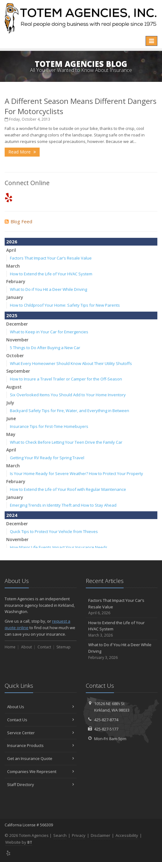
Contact (44, 647)
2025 (11, 315)
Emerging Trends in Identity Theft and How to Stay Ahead (63, 505)
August (14, 387)
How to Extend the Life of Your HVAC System (51, 274)
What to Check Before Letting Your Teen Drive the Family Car (66, 442)
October (15, 355)
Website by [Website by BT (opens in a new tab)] (18, 842)
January (14, 297)
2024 (11, 515)
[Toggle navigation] (151, 41)
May (10, 434)
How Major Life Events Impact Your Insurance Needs (58, 547)
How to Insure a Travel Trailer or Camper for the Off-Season (66, 379)
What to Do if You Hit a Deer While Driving (48, 289)
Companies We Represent (40, 771)
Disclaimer (100, 835)
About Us (40, 706)
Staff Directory (40, 784)
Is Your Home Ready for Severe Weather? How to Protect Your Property (76, 473)
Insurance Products (40, 745)
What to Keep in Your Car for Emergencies (49, 332)
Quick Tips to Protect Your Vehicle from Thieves (54, 531)
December (17, 324)
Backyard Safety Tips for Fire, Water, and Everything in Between (69, 410)
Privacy (78, 835)
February (15, 281)
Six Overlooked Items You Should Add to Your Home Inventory (68, 395)
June (11, 418)
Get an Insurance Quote (40, 758)
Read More (22, 152)
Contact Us (40, 719)
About (26, 647)
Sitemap (63, 647)
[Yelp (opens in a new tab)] (9, 197)
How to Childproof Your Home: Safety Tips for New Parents (65, 305)
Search (60, 835)
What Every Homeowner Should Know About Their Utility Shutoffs (71, 363)
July (10, 403)
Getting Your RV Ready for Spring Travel (47, 457)
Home (10, 647)
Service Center (40, 732)
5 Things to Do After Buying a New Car (45, 347)
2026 (11, 241)
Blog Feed (18, 221)
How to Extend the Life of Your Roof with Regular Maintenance (68, 489)
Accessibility (127, 835)
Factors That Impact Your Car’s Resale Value (51, 258)
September (18, 371)
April (11, 250)
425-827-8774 (106, 719)
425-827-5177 (106, 729)
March (13, 266)
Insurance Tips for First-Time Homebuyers (49, 426)
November (17, 340)
